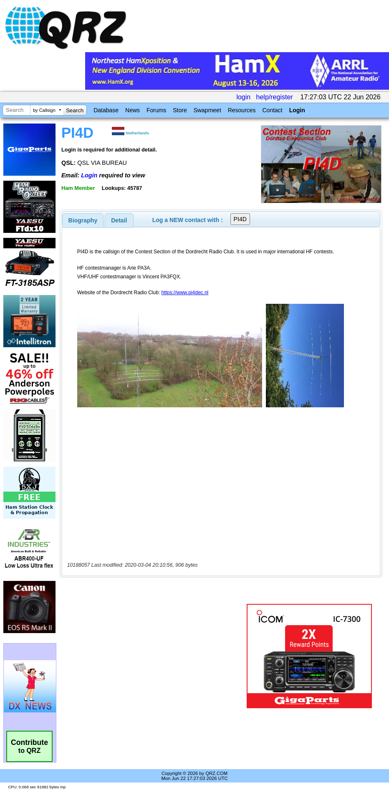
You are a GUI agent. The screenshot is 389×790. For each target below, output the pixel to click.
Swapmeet (207, 110)
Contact (272, 110)
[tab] (83, 220)
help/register (274, 97)
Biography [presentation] (83, 220)
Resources (242, 110)
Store (180, 110)
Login (297, 110)
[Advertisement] (155, 656)
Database (106, 110)
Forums (156, 110)
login (243, 97)
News (132, 110)
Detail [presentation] (119, 220)
